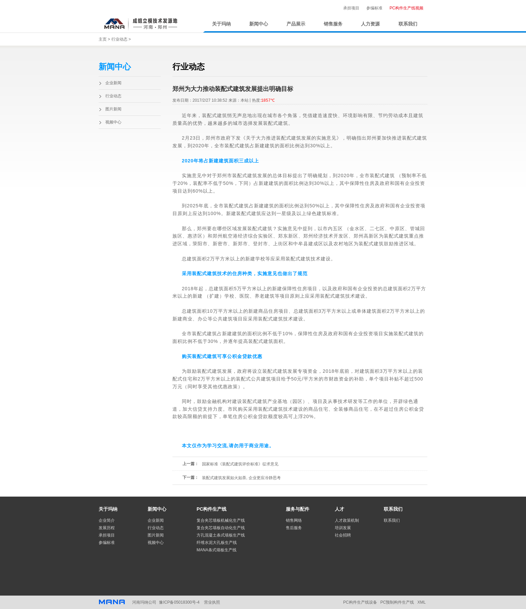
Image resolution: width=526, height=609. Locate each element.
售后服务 (294, 527)
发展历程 (107, 527)
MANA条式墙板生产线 (216, 550)
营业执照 (212, 602)
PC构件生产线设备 (360, 602)
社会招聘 (343, 535)
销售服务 (333, 24)
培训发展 (343, 527)
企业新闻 (113, 83)
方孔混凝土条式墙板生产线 (221, 535)
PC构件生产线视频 (406, 8)
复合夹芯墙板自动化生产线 (221, 527)
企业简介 (107, 520)
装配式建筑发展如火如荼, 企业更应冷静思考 (241, 477)
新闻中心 (258, 24)
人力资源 (370, 24)
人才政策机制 (347, 520)
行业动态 (119, 39)
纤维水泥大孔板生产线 (217, 542)
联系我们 (408, 24)
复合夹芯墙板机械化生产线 (221, 520)
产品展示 (295, 24)
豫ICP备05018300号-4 (179, 602)
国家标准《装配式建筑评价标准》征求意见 (240, 464)
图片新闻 (113, 109)
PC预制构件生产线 (397, 602)
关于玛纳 (221, 24)
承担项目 (351, 8)
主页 (103, 39)
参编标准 (374, 8)
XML (421, 602)
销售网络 (294, 520)
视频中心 (113, 122)
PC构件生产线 (211, 509)
